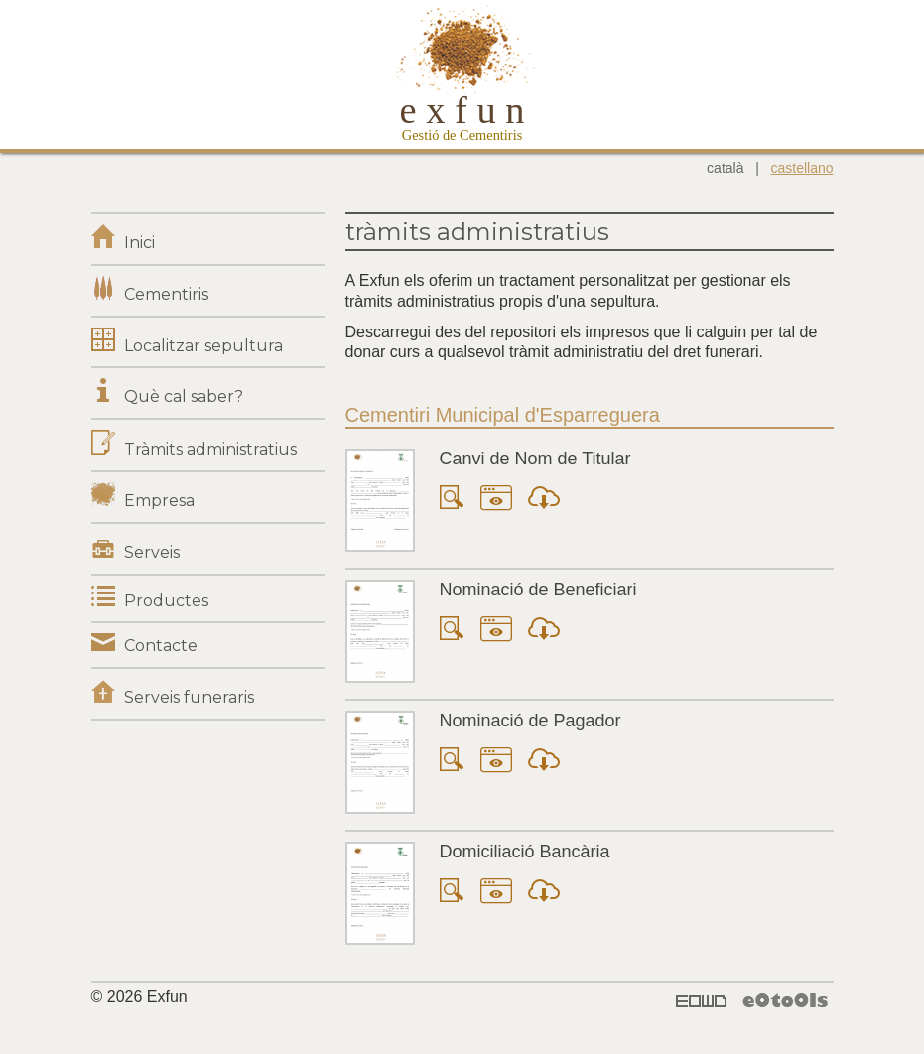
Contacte (161, 645)
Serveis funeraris (189, 697)
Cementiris (166, 294)
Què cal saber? (183, 396)
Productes (166, 601)
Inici (139, 242)
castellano (801, 168)
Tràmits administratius (210, 449)
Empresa (159, 500)
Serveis (152, 552)
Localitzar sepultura (203, 345)
